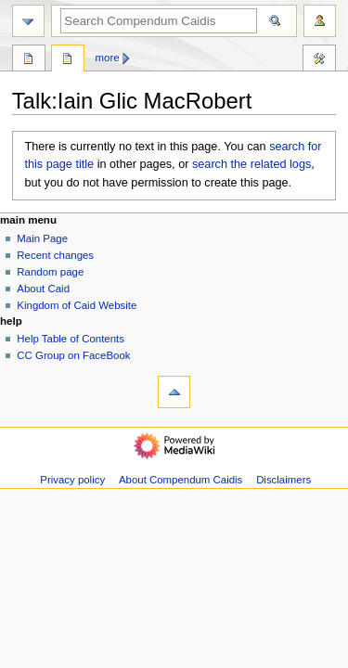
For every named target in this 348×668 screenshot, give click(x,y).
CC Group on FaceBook (73, 355)
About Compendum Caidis (180, 479)
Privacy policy (72, 479)
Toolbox (319, 60)
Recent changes (55, 255)
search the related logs (251, 164)
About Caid (43, 288)
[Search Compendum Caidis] (158, 20)
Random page (50, 271)
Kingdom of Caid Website (76, 305)
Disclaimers (283, 479)
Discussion (68, 60)
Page (29, 60)
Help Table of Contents (70, 338)
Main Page (42, 238)
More (108, 57)
